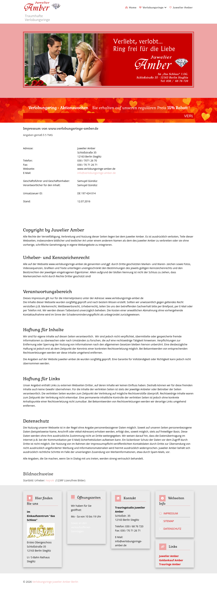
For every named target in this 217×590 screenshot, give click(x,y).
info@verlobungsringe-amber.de (96, 173)
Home (132, 7)
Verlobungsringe (153, 7)
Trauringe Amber (170, 564)
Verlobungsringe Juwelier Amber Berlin (55, 581)
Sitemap (169, 521)
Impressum (171, 513)
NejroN (50, 480)
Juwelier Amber (183, 7)
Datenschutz (172, 528)
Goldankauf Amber (171, 560)
